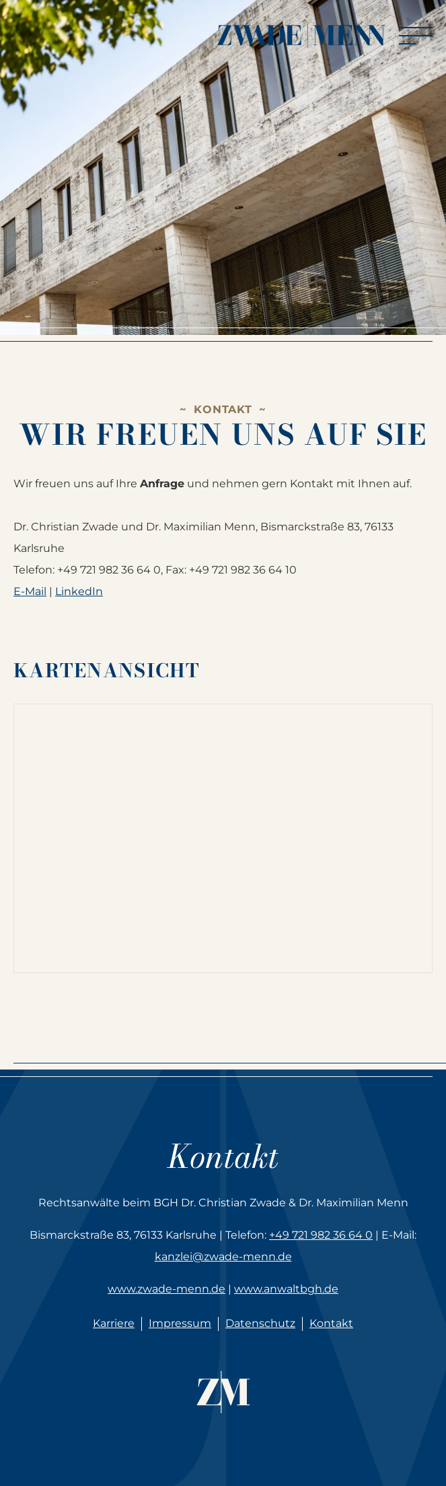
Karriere (114, 1323)
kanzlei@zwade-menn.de (223, 1256)
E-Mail (29, 591)
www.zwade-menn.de (166, 1288)
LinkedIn (79, 591)
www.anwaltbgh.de (286, 1288)
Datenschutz (260, 1323)
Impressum (180, 1323)
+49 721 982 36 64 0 (321, 1235)
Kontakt (331, 1323)
